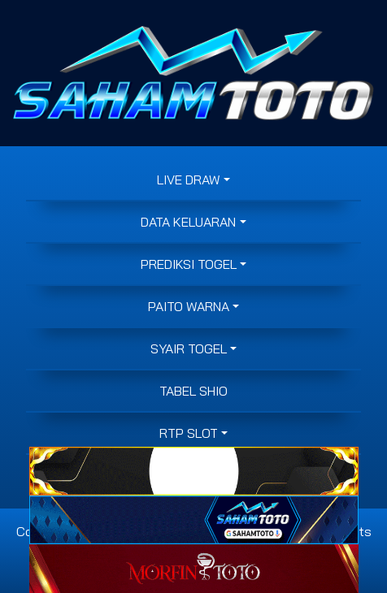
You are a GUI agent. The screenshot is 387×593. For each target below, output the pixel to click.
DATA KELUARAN (188, 222)
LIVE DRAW (188, 179)
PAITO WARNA (188, 306)
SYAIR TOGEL (188, 348)
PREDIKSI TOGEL (189, 264)
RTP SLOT (188, 433)
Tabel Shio (193, 391)
